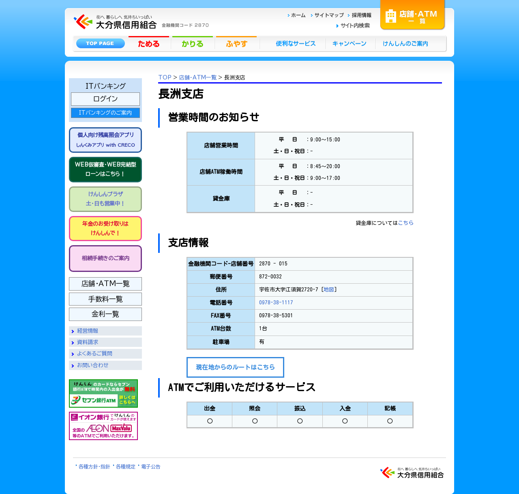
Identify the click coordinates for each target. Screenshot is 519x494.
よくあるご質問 (94, 353)
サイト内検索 (355, 25)
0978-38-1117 (276, 302)
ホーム (299, 14)
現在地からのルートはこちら (235, 367)
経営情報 (87, 331)
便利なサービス (292, 43)
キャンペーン (350, 43)
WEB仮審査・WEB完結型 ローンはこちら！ (105, 169)
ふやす (237, 43)
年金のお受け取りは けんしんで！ (105, 228)
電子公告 (151, 466)
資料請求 (87, 342)
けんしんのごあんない (407, 43)
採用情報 (360, 14)
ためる (150, 43)
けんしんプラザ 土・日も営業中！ (105, 199)
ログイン (105, 98)
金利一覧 (105, 313)
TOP (165, 77)
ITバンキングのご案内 (105, 112)
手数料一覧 (105, 298)
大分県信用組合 (140, 4)
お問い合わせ (93, 365)
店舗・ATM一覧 (412, 14)
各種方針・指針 (94, 466)
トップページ (100, 43)
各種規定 (125, 466)
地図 (329, 289)
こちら (406, 223)
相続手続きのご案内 (105, 258)
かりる (193, 43)
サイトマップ (328, 14)
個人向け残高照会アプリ (105, 140)
